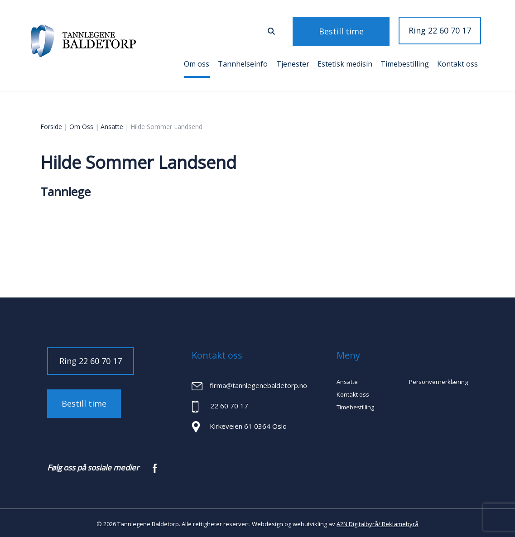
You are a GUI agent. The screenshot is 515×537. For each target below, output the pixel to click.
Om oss (196, 62)
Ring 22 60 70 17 (440, 30)
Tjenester (292, 62)
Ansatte (112, 124)
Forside (51, 124)
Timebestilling (404, 62)
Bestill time (353, 30)
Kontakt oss (457, 62)
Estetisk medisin (345, 62)
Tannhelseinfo (243, 62)
